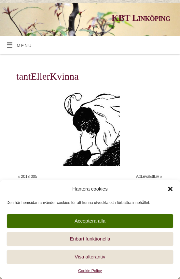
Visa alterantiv (90, 256)
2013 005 (29, 176)
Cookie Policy (90, 271)
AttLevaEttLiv (147, 176)
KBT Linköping (141, 18)
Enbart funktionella (90, 238)
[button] (170, 189)
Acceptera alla (90, 221)
